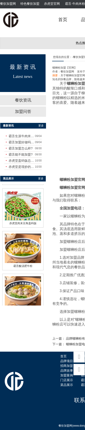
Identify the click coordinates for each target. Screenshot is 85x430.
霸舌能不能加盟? (21, 154)
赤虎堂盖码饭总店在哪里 (22, 160)
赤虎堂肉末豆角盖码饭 (22, 222)
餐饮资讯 (23, 100)
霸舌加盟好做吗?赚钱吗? (22, 142)
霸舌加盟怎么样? (21, 148)
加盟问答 (23, 111)
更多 (41, 125)
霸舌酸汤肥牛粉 (22, 264)
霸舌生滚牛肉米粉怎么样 (22, 136)
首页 (62, 19)
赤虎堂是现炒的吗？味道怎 (22, 167)
